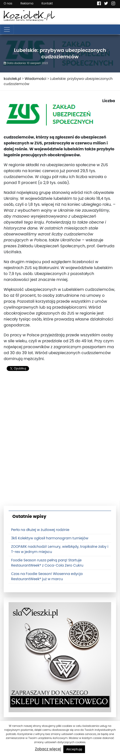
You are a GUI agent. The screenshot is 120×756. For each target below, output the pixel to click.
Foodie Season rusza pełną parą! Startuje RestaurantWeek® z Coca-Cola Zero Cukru (47, 563)
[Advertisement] (60, 440)
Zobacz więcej (48, 749)
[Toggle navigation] (7, 29)
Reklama (26, 3)
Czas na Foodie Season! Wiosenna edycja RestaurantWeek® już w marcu (47, 576)
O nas (8, 3)
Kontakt (47, 3)
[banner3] (60, 657)
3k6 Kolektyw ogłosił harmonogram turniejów (49, 538)
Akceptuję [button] (74, 749)
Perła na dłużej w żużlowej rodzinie (40, 529)
